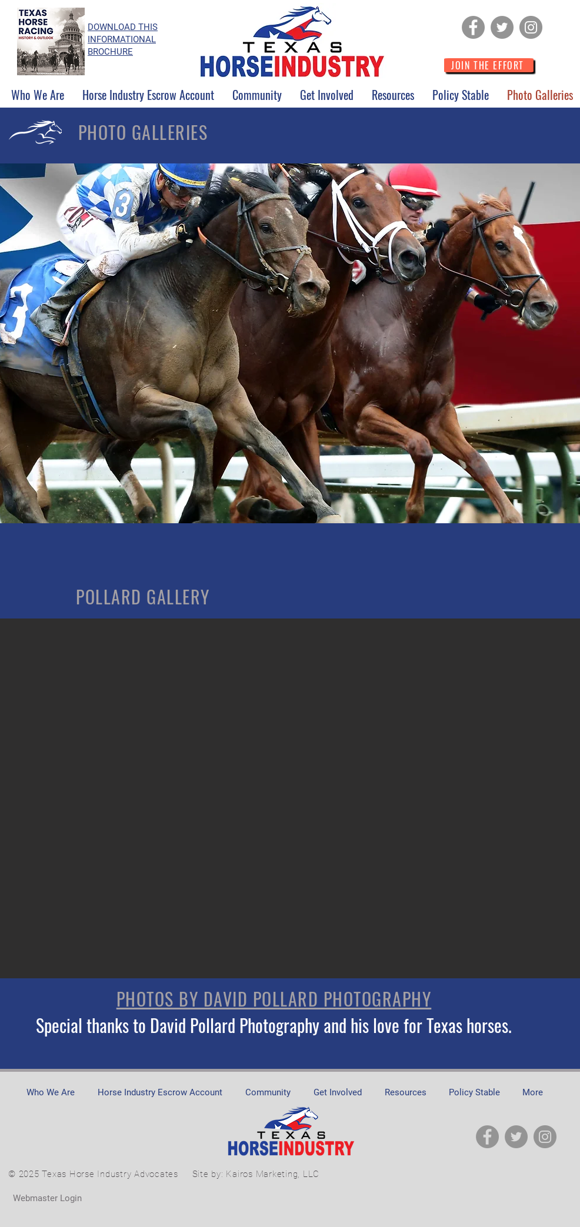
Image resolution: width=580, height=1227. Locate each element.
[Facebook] (473, 27)
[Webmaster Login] (47, 1198)
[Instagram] (530, 27)
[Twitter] (502, 27)
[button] (37, 95)
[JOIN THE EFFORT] (489, 65)
